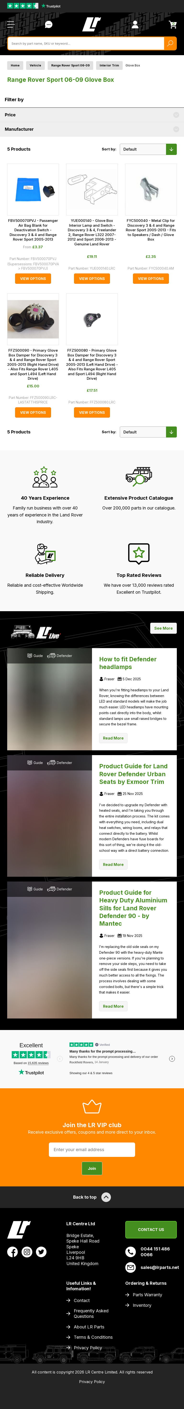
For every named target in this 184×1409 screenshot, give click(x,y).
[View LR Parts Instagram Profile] (27, 1251)
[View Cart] (173, 25)
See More (163, 628)
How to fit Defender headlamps (128, 663)
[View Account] (135, 24)
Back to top (92, 1197)
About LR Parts (89, 1326)
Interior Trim (109, 65)
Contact (82, 1300)
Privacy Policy (88, 1347)
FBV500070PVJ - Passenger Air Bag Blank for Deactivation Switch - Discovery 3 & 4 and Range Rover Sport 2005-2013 (33, 230)
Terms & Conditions (93, 1337)
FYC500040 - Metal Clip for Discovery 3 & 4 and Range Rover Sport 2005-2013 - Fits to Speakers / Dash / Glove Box (151, 230)
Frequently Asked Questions (91, 1313)
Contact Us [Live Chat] (48, 24)
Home (15, 65)
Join (92, 1168)
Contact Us (151, 1229)
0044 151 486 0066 (147, 1251)
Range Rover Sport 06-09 (70, 65)
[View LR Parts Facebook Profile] (12, 1251)
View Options (33, 279)
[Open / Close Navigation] (11, 24)
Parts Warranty (147, 1294)
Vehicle (35, 65)
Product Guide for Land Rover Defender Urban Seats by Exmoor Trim (133, 774)
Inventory (142, 1305)
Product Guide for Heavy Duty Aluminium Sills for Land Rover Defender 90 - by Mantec (133, 908)
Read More (113, 738)
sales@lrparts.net (151, 1267)
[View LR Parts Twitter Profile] (41, 1251)
